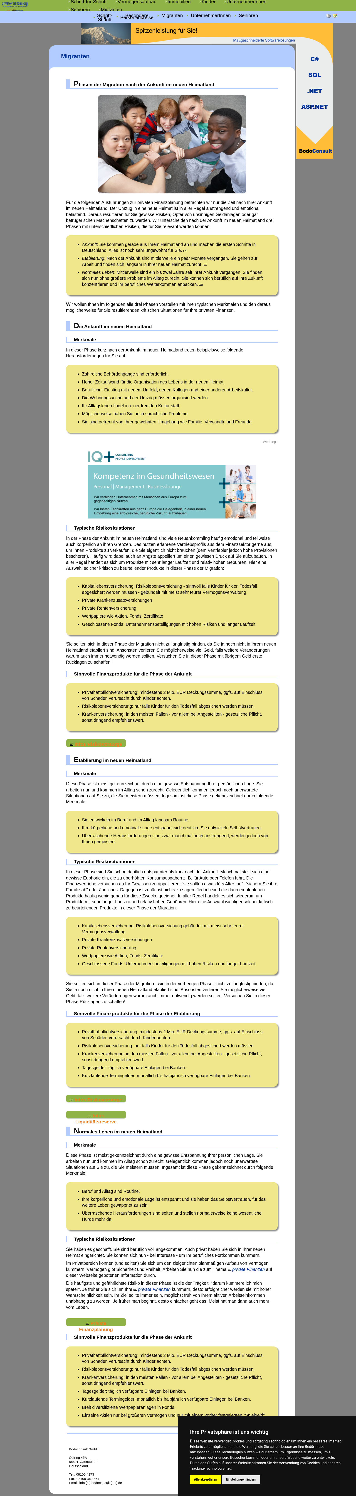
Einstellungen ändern (241, 1479)
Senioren (80, 9)
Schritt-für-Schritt (104, 17)
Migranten (111, 9)
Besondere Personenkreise (136, 17)
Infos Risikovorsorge (96, 744)
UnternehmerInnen (211, 16)
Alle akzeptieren (205, 1479)
